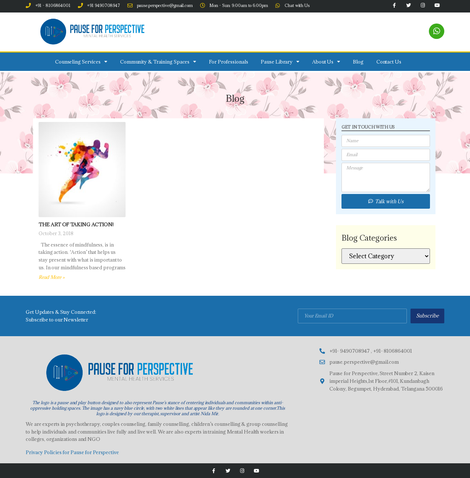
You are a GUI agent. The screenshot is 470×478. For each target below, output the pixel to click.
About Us (326, 61)
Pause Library (280, 61)
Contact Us (388, 61)
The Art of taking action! (76, 224)
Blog (358, 61)
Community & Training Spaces (158, 61)
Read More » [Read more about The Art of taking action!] (52, 277)
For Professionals (228, 61)
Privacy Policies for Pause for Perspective (72, 452)
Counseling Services (81, 61)
